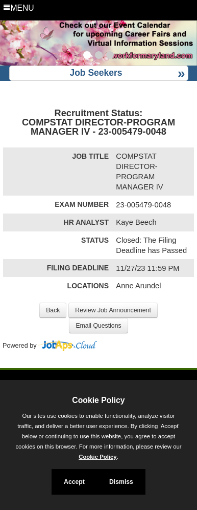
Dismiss (121, 481)
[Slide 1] (87, 56)
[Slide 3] (110, 56)
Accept (74, 481)
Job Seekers (95, 73)
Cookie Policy (98, 400)
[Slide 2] (99, 56)
